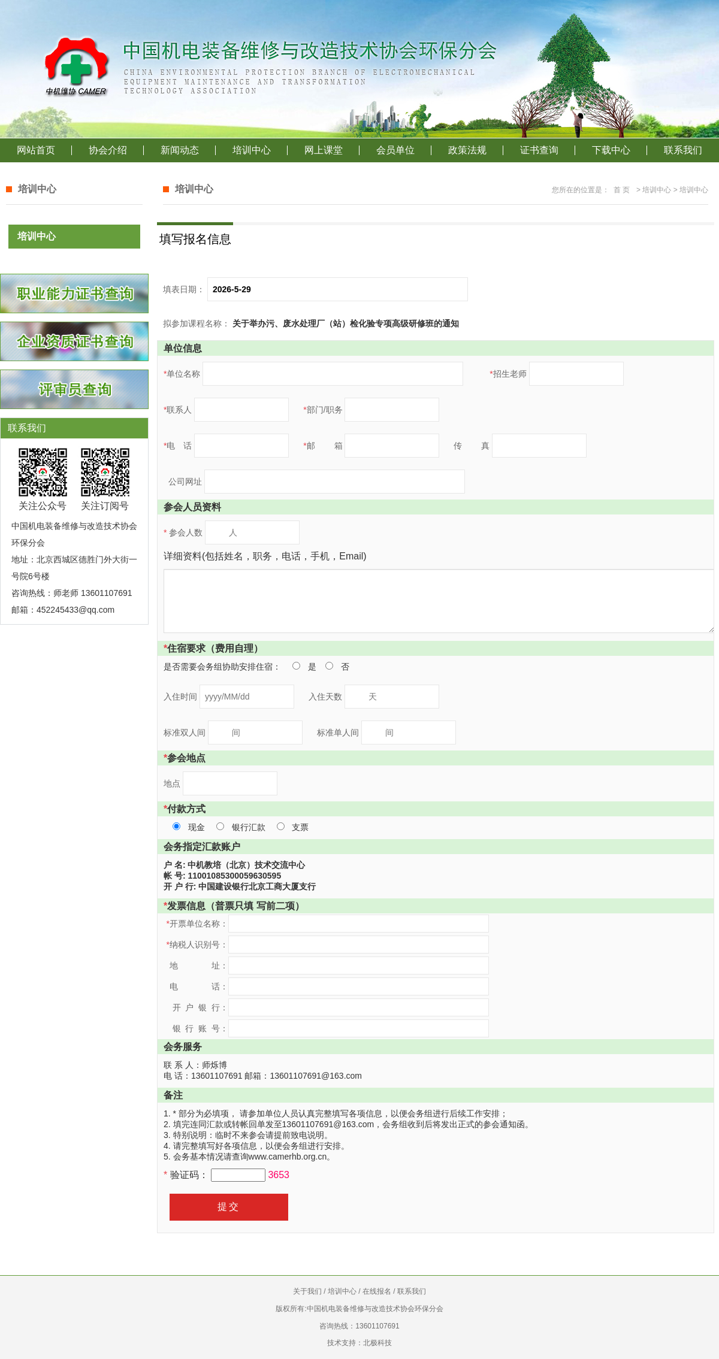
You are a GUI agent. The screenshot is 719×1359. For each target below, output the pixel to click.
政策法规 (467, 150)
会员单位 (395, 150)
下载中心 (611, 150)
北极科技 (377, 1343)
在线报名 (376, 1291)
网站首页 (36, 150)
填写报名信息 (195, 239)
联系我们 (683, 150)
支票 (300, 827)
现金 (196, 827)
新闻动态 (180, 150)
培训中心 (251, 150)
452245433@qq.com (75, 610)
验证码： (187, 1175)
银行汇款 (248, 827)
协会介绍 (108, 150)
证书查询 (539, 150)
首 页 (622, 190)
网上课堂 (323, 150)
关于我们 (307, 1291)
